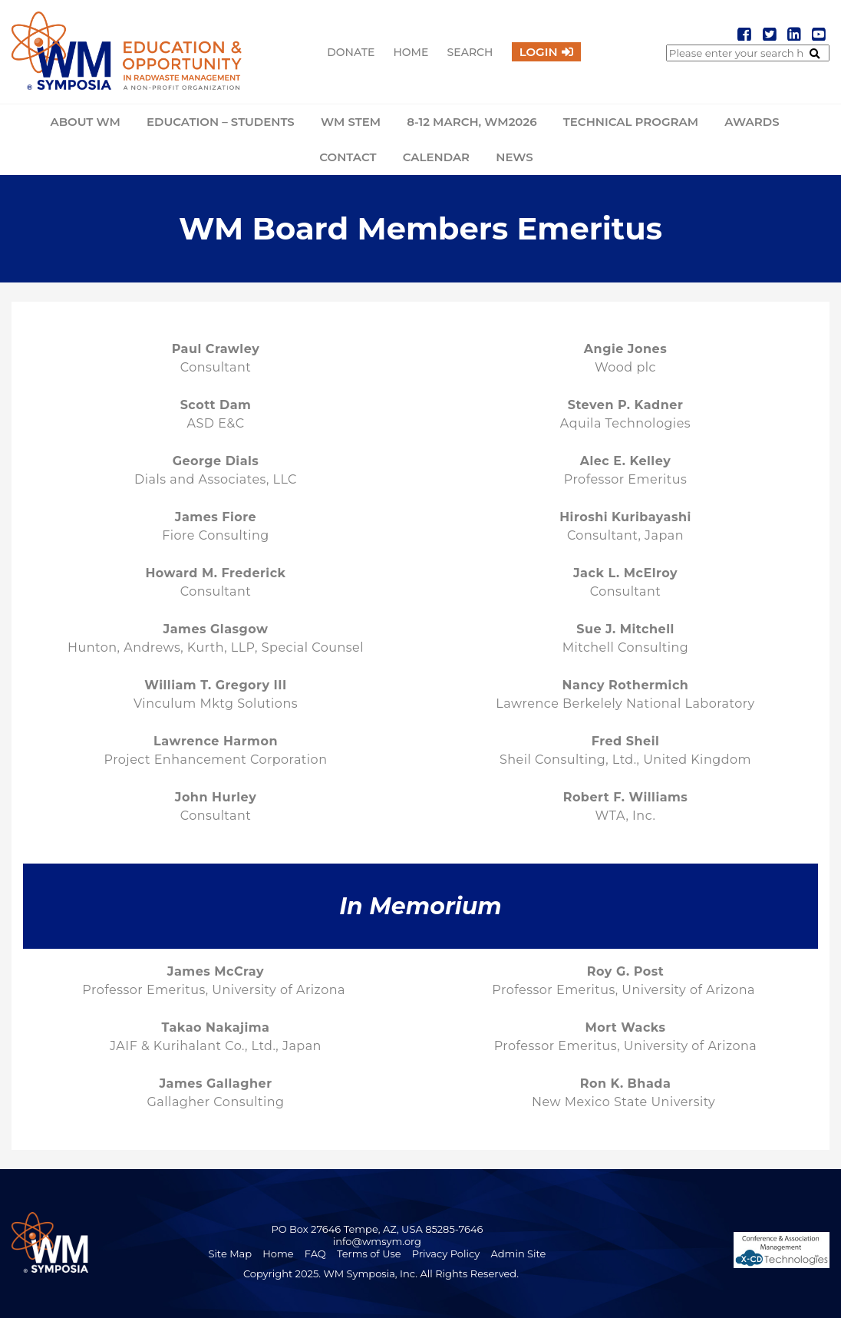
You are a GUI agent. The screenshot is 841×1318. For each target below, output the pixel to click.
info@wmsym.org (377, 1241)
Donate (350, 52)
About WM (85, 121)
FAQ (315, 1253)
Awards (751, 121)
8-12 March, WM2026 (471, 121)
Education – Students (221, 121)
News (514, 157)
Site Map (230, 1253)
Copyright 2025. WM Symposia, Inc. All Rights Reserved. (381, 1273)
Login (538, 52)
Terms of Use (369, 1253)
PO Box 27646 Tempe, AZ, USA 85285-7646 (377, 1229)
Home (410, 52)
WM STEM (351, 121)
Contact (347, 157)
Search (470, 52)
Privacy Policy (446, 1253)
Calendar (436, 157)
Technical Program (630, 121)
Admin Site (518, 1253)
